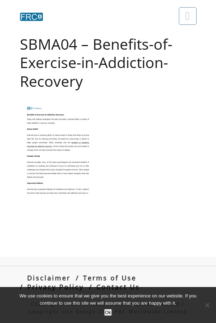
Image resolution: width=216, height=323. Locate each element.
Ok (108, 312)
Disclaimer (48, 277)
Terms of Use (109, 277)
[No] (207, 305)
